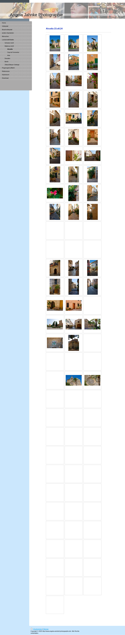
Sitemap (45, 629)
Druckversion (36, 629)
